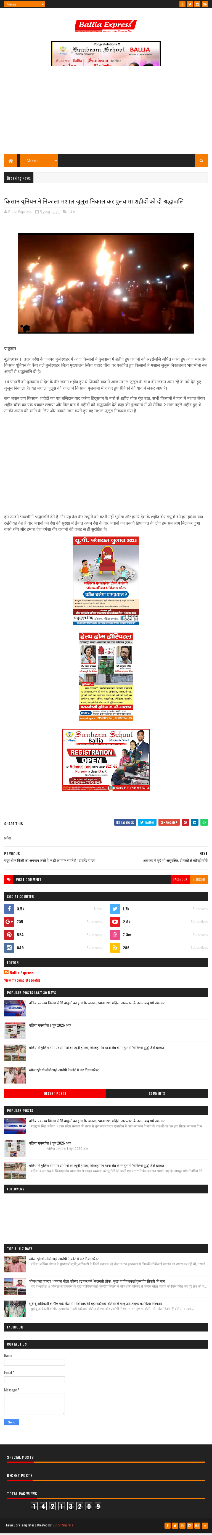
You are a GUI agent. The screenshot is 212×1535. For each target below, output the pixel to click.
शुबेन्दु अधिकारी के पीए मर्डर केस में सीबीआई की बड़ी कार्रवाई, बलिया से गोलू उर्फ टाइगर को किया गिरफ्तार (95, 1306)
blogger (199, 881)
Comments (157, 1096)
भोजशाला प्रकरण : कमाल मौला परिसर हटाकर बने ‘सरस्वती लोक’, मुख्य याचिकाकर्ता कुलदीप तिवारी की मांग (97, 1283)
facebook (180, 881)
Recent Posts (55, 1096)
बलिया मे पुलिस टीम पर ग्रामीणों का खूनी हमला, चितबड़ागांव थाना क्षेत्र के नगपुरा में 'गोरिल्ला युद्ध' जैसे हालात (96, 1050)
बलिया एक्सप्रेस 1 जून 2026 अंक (50, 1027)
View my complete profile (22, 982)
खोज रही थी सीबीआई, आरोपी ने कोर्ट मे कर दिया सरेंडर (64, 1072)
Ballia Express (22, 975)
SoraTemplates (24, 1527)
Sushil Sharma (62, 1527)
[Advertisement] (106, 114)
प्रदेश (71, 214)
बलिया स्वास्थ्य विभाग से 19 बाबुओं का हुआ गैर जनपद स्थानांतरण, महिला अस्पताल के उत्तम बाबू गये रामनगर (97, 1005)
